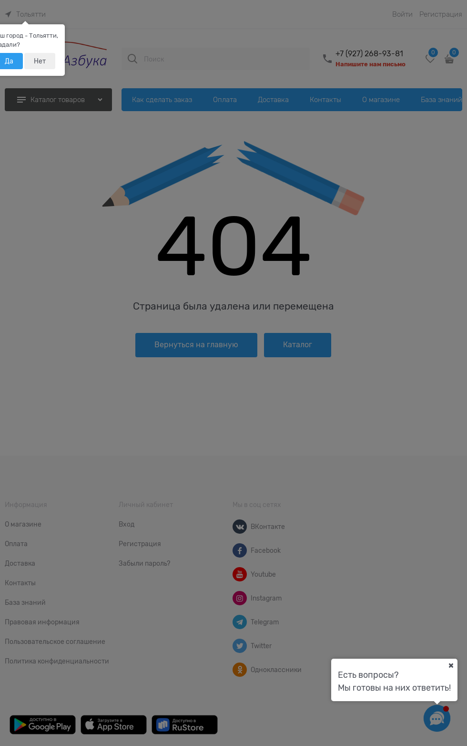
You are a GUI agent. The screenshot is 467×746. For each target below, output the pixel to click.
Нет (40, 61)
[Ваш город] (451, 665)
